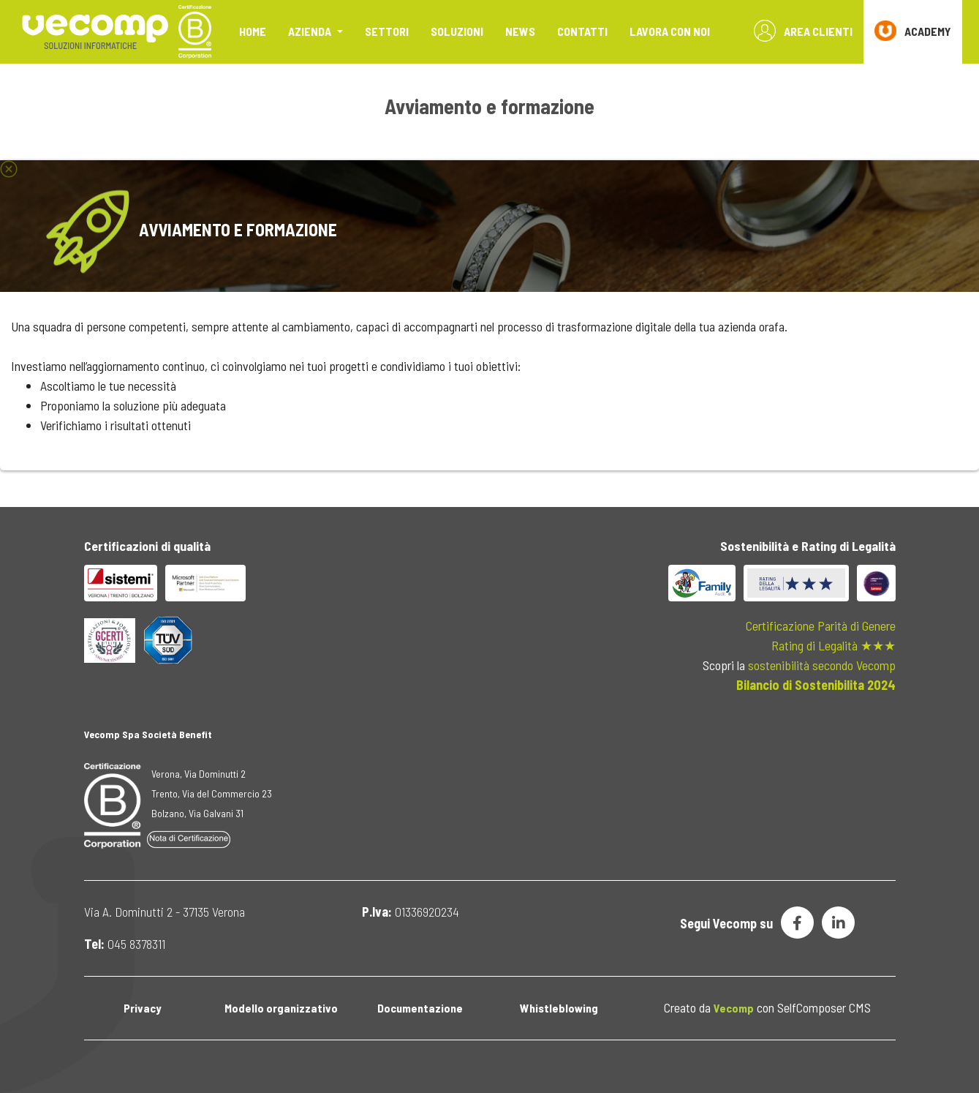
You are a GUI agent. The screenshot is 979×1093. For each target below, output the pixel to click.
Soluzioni (457, 31)
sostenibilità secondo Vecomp (822, 665)
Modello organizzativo (281, 1008)
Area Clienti (803, 31)
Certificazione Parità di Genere (821, 625)
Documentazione (420, 1008)
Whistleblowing (559, 1008)
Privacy (142, 1008)
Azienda (310, 31)
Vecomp (734, 1008)
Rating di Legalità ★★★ (833, 645)
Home (252, 31)
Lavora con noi (670, 31)
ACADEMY (912, 31)
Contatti (582, 31)
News (520, 31)
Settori (387, 31)
